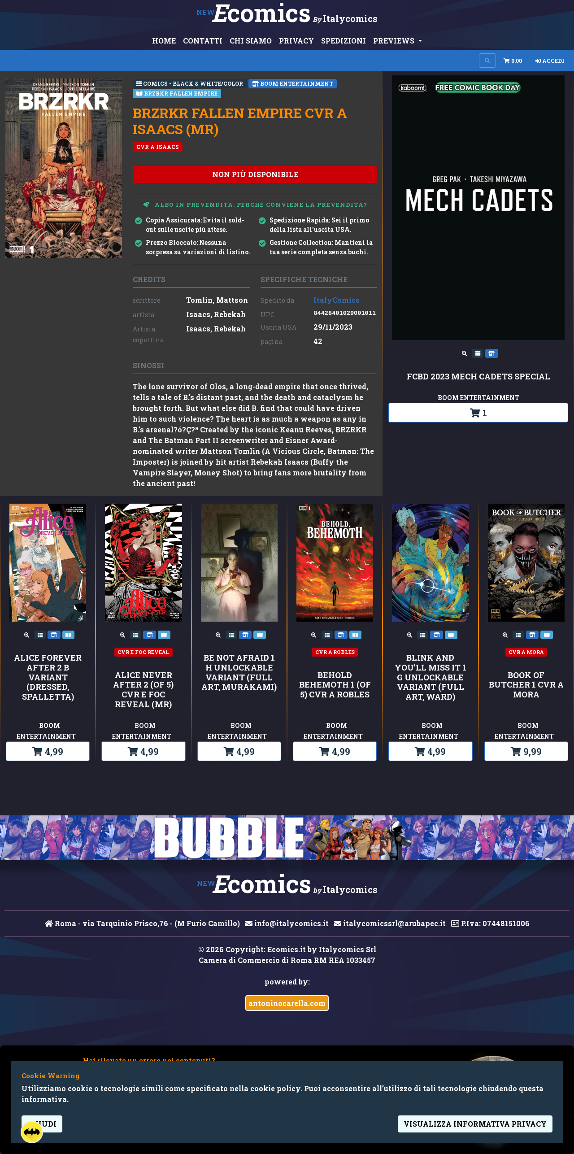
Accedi (550, 60)
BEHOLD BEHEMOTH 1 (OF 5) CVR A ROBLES (335, 685)
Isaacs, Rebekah (216, 314)
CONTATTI (202, 40)
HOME (164, 40)
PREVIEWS (394, 40)
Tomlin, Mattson (217, 300)
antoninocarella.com (287, 1003)
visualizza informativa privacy (475, 1123)
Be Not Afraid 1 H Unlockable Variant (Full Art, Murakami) (239, 672)
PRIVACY (296, 40)
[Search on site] (487, 60)
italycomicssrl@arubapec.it (390, 923)
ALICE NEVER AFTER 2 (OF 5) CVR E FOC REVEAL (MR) (143, 690)
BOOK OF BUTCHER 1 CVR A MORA (526, 685)
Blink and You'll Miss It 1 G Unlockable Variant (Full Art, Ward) (430, 677)
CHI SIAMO (251, 40)
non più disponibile (255, 174)
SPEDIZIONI (343, 40)
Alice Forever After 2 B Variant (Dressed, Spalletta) (48, 677)
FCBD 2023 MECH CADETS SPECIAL (478, 377)
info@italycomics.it (287, 923)
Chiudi (42, 1123)
